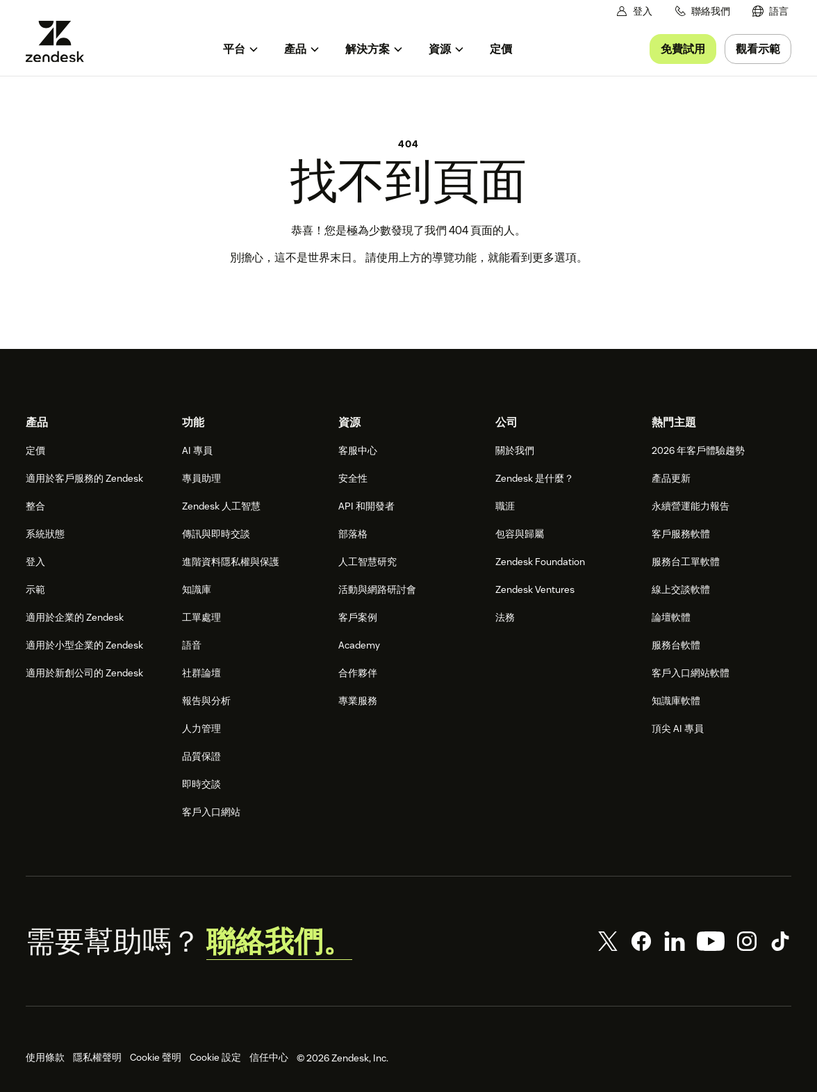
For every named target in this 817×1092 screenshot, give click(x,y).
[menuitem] (770, 11)
